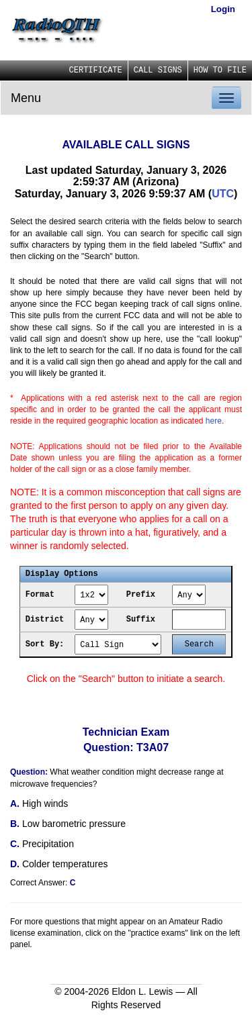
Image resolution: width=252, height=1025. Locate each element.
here (214, 421)
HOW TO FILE (220, 70)
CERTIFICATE (95, 70)
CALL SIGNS (158, 70)
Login (223, 9)
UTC (223, 193)
